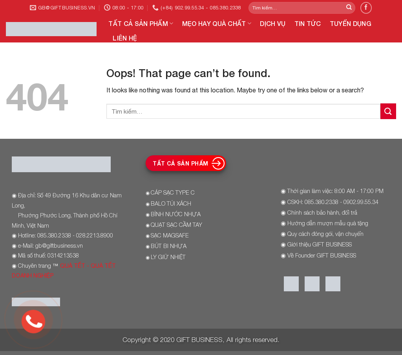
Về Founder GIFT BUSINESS (321, 255)
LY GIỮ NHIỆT (168, 257)
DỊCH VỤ (272, 23)
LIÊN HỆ (125, 38)
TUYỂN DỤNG (350, 23)
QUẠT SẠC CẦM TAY (176, 224)
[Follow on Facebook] (366, 7)
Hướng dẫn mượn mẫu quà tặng (327, 223)
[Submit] (349, 8)
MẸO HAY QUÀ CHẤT (217, 24)
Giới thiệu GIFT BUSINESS (319, 244)
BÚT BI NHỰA (168, 246)
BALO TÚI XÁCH (171, 203)
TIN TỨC (307, 23)
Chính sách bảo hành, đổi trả (322, 212)
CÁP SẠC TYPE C (173, 192)
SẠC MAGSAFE (170, 235)
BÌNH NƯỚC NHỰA (176, 214)
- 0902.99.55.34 (358, 202)
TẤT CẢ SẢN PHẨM (140, 24)
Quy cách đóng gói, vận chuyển (325, 233)
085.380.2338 (321, 202)
